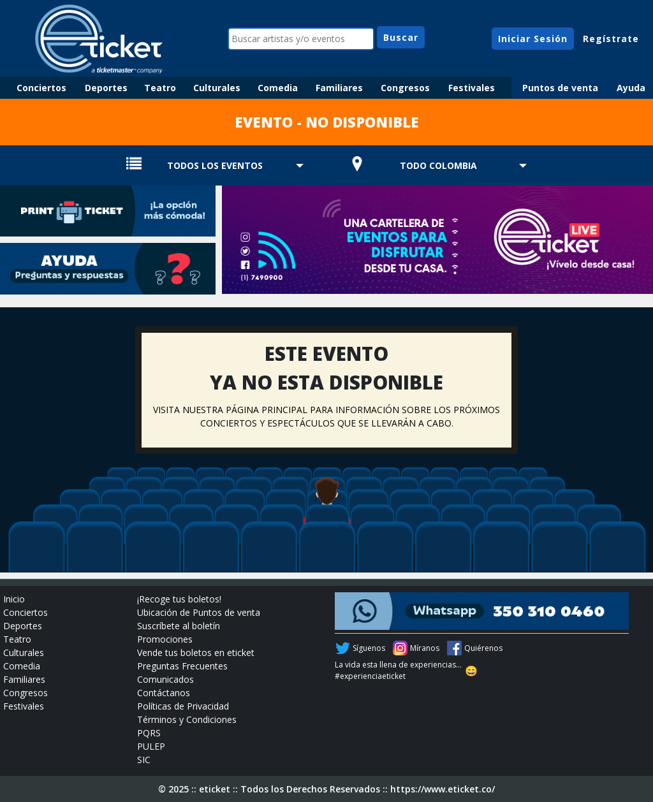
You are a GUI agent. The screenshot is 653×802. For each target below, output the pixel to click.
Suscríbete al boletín (178, 626)
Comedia (278, 88)
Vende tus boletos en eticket (195, 652)
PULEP (151, 746)
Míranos (424, 648)
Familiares (339, 88)
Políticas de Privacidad (183, 706)
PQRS (149, 733)
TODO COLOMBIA (438, 165)
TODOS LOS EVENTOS (215, 165)
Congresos (405, 88)
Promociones (165, 639)
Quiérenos (483, 648)
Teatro (160, 88)
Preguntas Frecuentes (182, 666)
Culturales (216, 88)
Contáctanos (163, 693)
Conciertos (41, 88)
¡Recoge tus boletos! (179, 599)
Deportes (106, 88)
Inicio (14, 599)
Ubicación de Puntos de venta (198, 612)
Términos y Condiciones (187, 719)
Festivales (471, 88)
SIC (143, 760)
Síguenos (369, 648)
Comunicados (165, 679)
